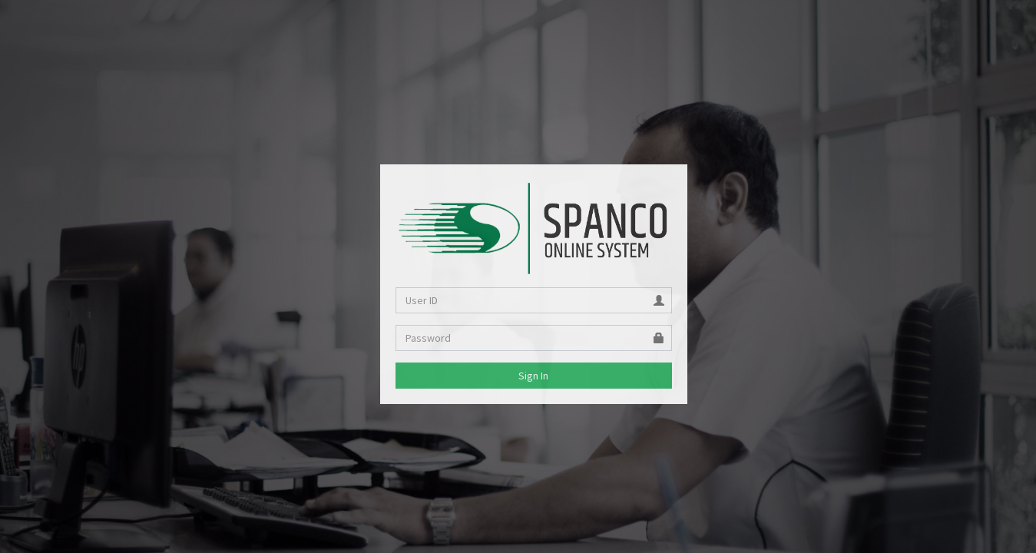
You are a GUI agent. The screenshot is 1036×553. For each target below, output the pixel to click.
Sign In (533, 375)
